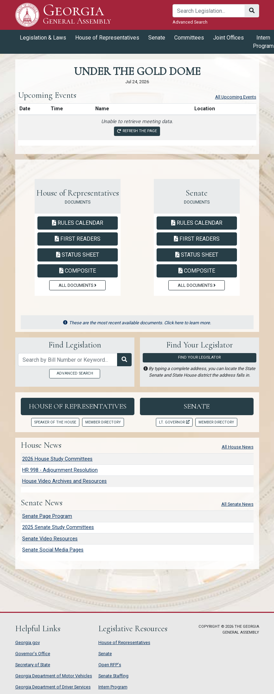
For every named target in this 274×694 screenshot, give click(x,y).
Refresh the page (137, 131)
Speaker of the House (55, 422)
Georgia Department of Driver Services (53, 686)
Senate (156, 37)
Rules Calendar (77, 223)
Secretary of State (32, 664)
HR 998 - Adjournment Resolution (60, 470)
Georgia (77, 15)
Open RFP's (109, 664)
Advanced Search (190, 22)
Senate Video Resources (50, 539)
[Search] (209, 10)
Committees (189, 37)
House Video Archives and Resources (64, 481)
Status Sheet (77, 254)
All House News (238, 446)
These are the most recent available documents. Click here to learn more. (137, 322)
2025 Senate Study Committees (58, 527)
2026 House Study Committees (57, 459)
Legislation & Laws (43, 37)
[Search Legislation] (124, 359)
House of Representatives (107, 37)
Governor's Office (32, 653)
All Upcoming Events (235, 97)
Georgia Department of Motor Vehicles (53, 675)
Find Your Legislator (199, 357)
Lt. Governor (174, 422)
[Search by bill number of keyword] (67, 359)
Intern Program (112, 686)
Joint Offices (228, 37)
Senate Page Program (47, 516)
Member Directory (103, 422)
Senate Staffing (113, 675)
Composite (77, 270)
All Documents (77, 285)
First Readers (77, 238)
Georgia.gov (27, 642)
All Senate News (237, 504)
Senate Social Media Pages (52, 550)
